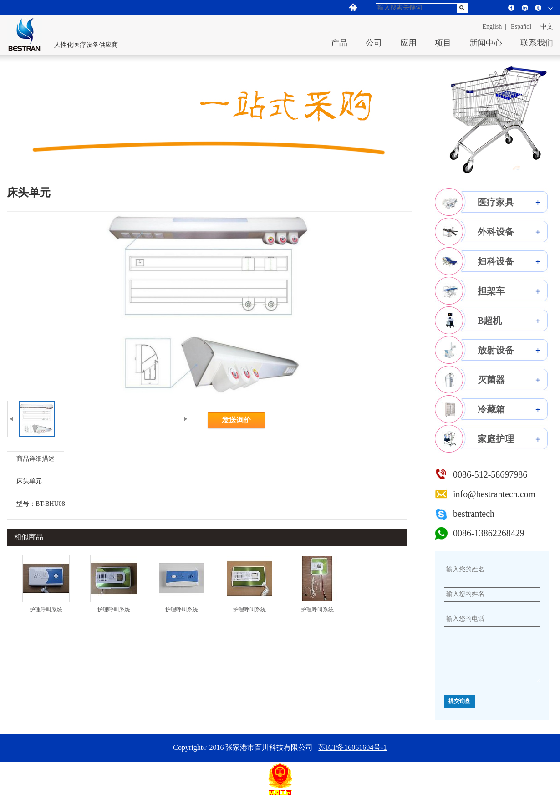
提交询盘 (459, 701)
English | (495, 26)
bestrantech (473, 514)
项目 (443, 42)
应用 (408, 42)
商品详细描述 (35, 458)
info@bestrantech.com (494, 494)
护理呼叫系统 (46, 609)
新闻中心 (485, 42)
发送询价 (236, 420)
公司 (374, 42)
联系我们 (536, 42)
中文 (546, 26)
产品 (339, 42)
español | (523, 26)
